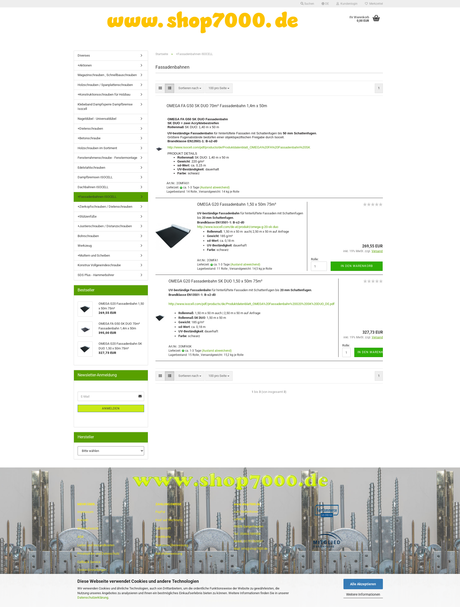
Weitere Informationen (363, 594)
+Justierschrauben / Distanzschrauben (105, 226)
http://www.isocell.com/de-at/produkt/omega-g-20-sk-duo (237, 227)
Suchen (307, 3)
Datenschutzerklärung (92, 597)
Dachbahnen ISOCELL (93, 187)
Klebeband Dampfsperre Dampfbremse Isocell (105, 106)
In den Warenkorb (357, 266)
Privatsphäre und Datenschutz (98, 553)
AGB (80, 537)
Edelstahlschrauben (91, 167)
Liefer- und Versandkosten (95, 545)
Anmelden (111, 408)
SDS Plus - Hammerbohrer (96, 275)
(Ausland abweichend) (215, 187)
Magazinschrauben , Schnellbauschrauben (107, 75)
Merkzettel (374, 3)
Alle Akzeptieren (363, 584)
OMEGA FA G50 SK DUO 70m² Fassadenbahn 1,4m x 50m (217, 105)
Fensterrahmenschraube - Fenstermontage (107, 158)
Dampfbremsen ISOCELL (95, 177)
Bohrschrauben (88, 236)
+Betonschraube (89, 138)
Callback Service (89, 562)
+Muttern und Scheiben (94, 255)
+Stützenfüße (87, 216)
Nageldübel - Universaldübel (97, 119)
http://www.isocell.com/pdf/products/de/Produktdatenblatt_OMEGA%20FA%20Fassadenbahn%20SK (239, 147)
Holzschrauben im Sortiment (97, 148)
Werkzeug (85, 245)
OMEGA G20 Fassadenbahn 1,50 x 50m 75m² (236, 204)
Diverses (84, 55)
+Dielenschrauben (90, 128)
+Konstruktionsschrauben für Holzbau (104, 94)
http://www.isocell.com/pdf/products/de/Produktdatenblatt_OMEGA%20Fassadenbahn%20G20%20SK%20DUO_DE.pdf (252, 304)
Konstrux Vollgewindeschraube (99, 265)
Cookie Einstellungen (91, 570)
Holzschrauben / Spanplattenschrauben (105, 85)
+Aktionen (85, 65)
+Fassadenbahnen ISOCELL (97, 197)
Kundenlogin (347, 3)
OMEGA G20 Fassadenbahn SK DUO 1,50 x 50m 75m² (215, 281)
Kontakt (82, 520)
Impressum (85, 512)
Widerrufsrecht (87, 528)
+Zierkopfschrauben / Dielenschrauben (105, 206)
